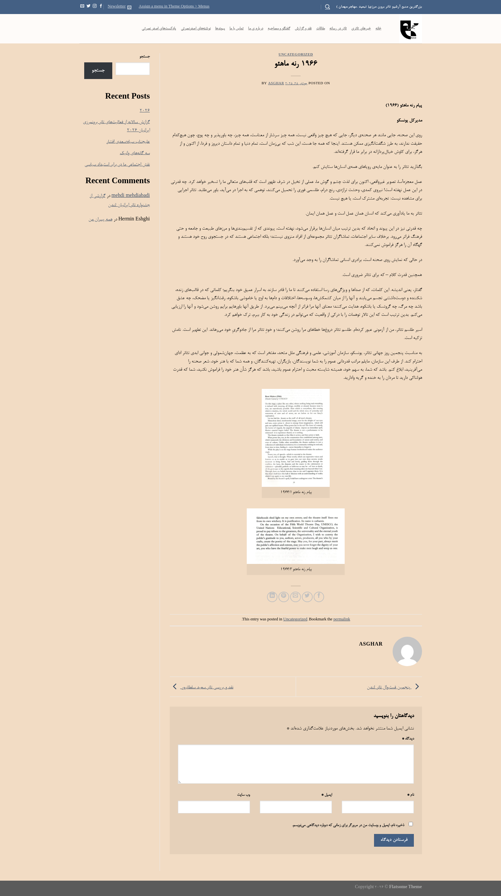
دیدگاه (408, 739)
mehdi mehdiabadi (131, 196)
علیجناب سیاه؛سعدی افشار (128, 141)
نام (410, 795)
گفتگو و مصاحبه (279, 29)
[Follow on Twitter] (88, 7)
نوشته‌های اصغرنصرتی (196, 29)
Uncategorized (296, 55)
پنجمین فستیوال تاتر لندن (394, 687)
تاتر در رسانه (338, 29)
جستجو (144, 57)
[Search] (327, 6)
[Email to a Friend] (295, 597)
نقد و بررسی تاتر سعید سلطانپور (201, 687)
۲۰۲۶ (145, 110)
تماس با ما (236, 29)
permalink (341, 620)
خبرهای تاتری (361, 29)
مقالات (320, 29)
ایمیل (326, 795)
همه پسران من (100, 219)
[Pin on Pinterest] (283, 597)
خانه (378, 29)
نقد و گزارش (303, 29)
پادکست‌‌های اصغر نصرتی (159, 29)
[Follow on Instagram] (95, 7)
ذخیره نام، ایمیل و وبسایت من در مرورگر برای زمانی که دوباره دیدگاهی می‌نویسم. (348, 825)
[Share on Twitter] (307, 597)
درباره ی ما (255, 29)
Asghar (276, 84)
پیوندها (220, 29)
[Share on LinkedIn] (272, 597)
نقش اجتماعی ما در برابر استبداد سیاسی (117, 164)
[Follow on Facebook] (101, 7)
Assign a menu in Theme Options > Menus (174, 7)
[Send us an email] (82, 7)
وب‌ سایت (243, 795)
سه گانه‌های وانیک (135, 153)
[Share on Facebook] (319, 597)
